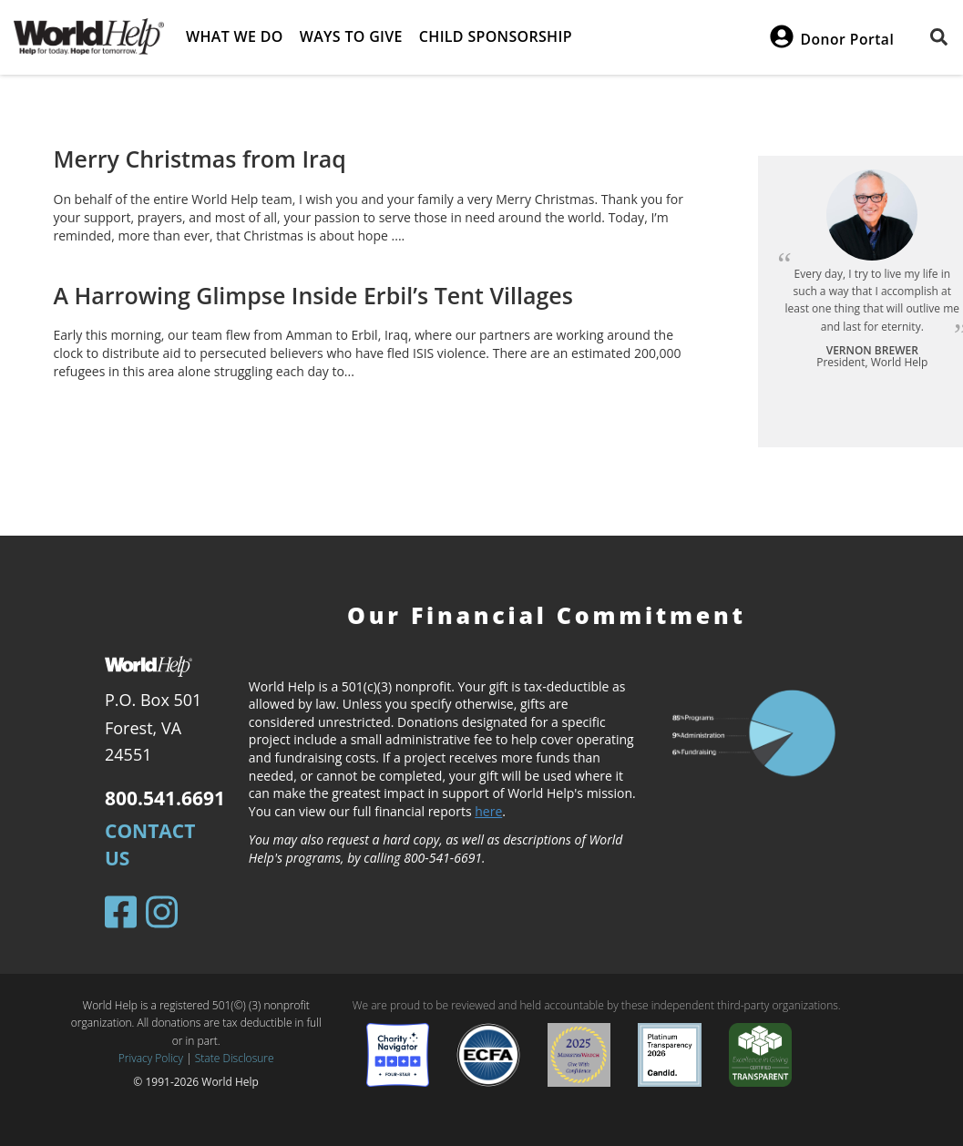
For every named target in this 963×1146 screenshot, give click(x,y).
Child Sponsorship (495, 36)
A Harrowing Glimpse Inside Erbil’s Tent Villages (313, 295)
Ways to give (351, 36)
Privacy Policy (150, 1058)
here (488, 811)
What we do (234, 36)
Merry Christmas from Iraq (200, 158)
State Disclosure (234, 1058)
